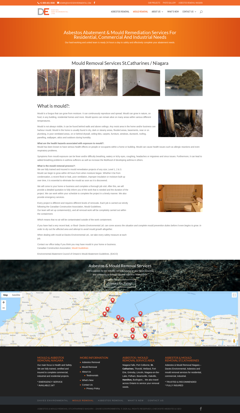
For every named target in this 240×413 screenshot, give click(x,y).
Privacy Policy (93, 388)
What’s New (173, 12)
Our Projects (154, 3)
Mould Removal (140, 12)
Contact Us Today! (119, 283)
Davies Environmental (52, 400)
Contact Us (187, 12)
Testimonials (92, 375)
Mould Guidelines (80, 248)
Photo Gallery (169, 3)
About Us (156, 12)
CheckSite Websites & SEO (166, 409)
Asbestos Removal (120, 12)
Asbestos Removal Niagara (191, 3)
